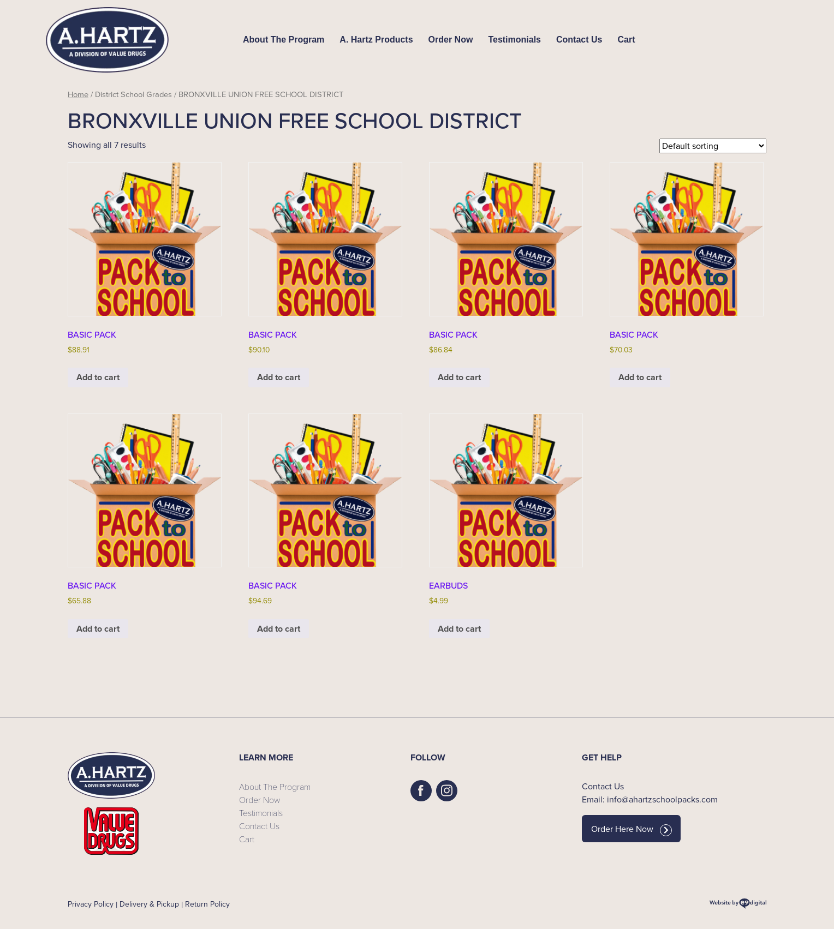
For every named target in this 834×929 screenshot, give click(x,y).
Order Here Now (631, 829)
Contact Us (579, 39)
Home (78, 94)
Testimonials (514, 39)
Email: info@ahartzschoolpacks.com (650, 799)
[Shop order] (712, 146)
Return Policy (207, 904)
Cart (626, 39)
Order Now (450, 39)
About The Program (283, 39)
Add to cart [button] (98, 377)
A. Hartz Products (376, 39)
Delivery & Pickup (149, 904)
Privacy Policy (91, 904)
